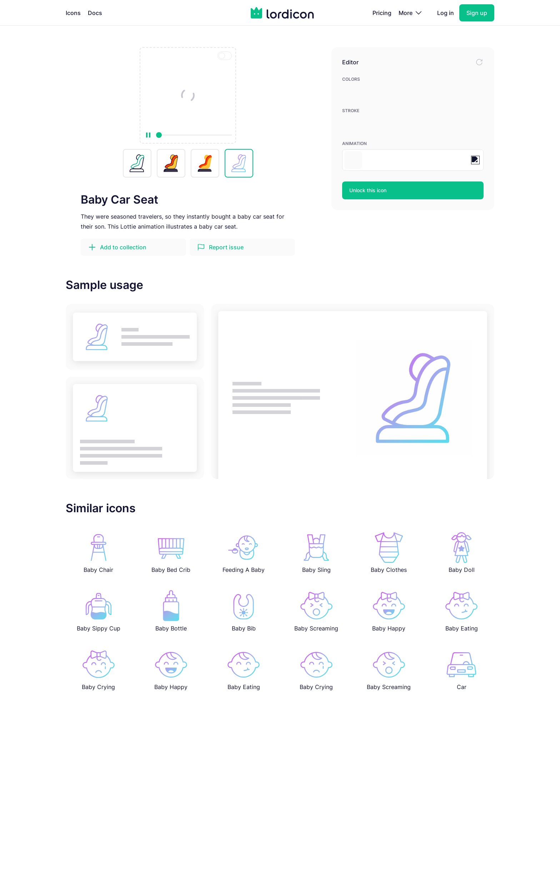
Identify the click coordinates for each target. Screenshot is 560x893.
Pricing (381, 12)
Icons (73, 12)
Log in (445, 12)
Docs (95, 12)
